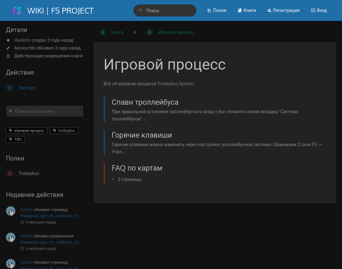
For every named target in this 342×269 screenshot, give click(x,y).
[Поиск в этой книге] (45, 111)
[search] (164, 10)
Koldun (26, 209)
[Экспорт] (45, 87)
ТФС (15, 139)
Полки (216, 10)
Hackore (22, 40)
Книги (246, 10)
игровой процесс (26, 130)
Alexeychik (24, 47)
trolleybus (64, 130)
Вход (319, 10)
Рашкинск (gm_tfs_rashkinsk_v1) (49, 215)
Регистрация (283, 10)
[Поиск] (140, 10)
